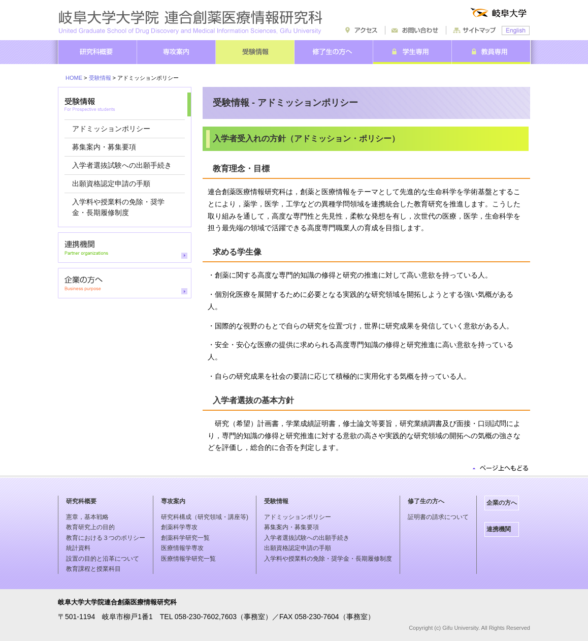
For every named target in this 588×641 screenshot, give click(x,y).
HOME (74, 78)
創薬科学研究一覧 (185, 537)
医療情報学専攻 (182, 548)
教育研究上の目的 (90, 527)
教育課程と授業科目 (93, 568)
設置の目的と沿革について (102, 558)
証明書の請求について (438, 517)
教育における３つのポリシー (105, 537)
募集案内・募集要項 (104, 147)
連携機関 (498, 529)
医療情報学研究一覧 (188, 558)
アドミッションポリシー (111, 129)
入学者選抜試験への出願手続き (122, 165)
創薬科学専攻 (179, 527)
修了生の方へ (426, 501)
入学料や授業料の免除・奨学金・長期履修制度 (328, 558)
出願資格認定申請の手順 (111, 183)
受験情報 (100, 78)
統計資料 (78, 548)
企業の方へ (501, 502)
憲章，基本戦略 (87, 517)
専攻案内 (173, 501)
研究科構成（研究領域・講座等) (204, 517)
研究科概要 (81, 501)
